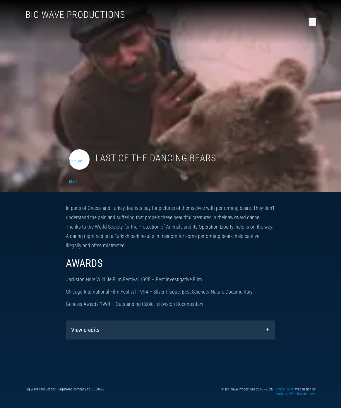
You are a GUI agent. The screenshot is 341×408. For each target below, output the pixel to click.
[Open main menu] (312, 22)
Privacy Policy (284, 389)
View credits (85, 329)
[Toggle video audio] (79, 159)
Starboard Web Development (295, 394)
